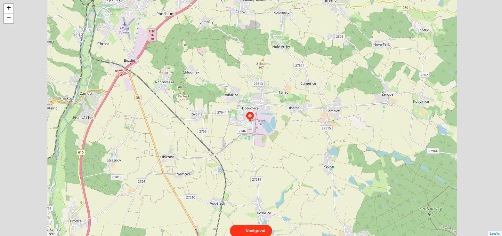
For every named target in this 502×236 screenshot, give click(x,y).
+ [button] (9, 8)
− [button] (9, 18)
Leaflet (495, 228)
